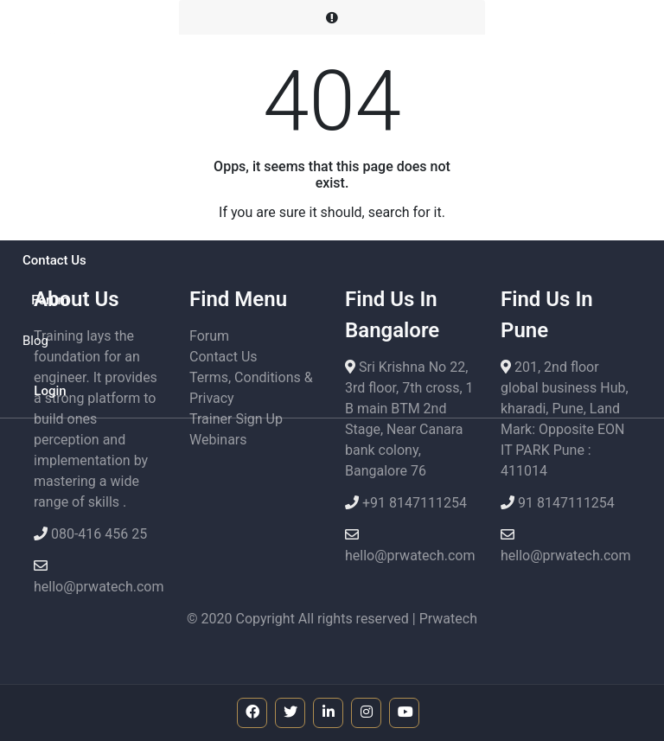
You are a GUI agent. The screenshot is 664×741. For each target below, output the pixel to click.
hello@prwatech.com (99, 586)
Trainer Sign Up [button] (236, 419)
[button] (50, 141)
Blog (35, 340)
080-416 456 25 (97, 534)
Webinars (218, 439)
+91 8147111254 (413, 503)
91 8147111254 (564, 503)
